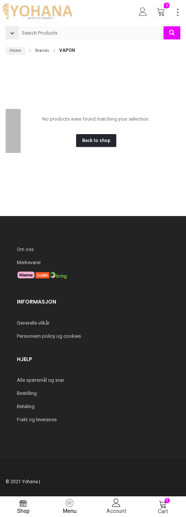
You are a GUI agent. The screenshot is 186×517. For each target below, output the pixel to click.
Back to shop (96, 140)
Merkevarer (29, 262)
